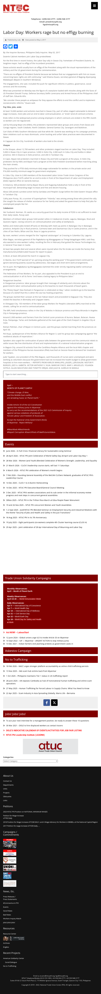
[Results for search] (50, 379)
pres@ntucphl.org (54, 21)
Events (9, 444)
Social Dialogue (11, 962)
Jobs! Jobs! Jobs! (15, 714)
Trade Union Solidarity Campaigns (28, 578)
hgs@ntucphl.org (50, 24)
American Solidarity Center (13, 958)
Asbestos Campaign (18, 651)
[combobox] (50, 374)
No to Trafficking (16, 659)
